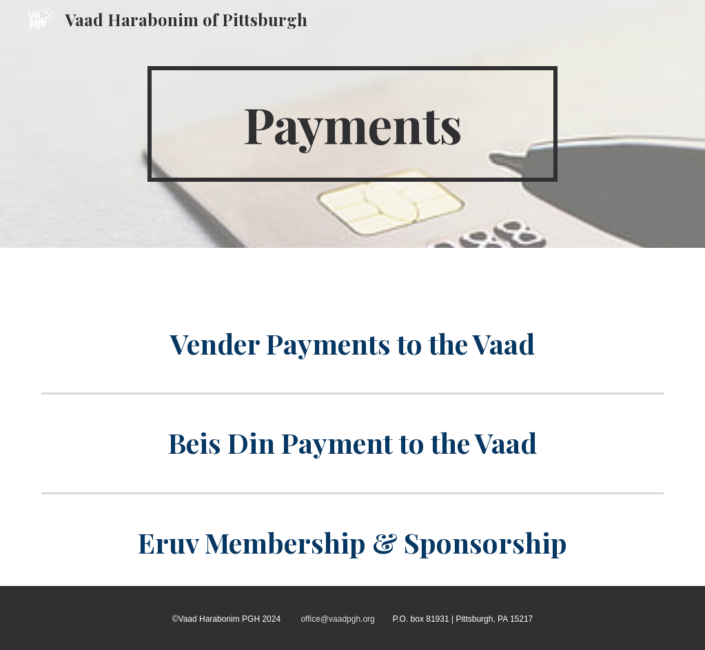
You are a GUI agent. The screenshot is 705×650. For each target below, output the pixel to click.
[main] (352, 124)
